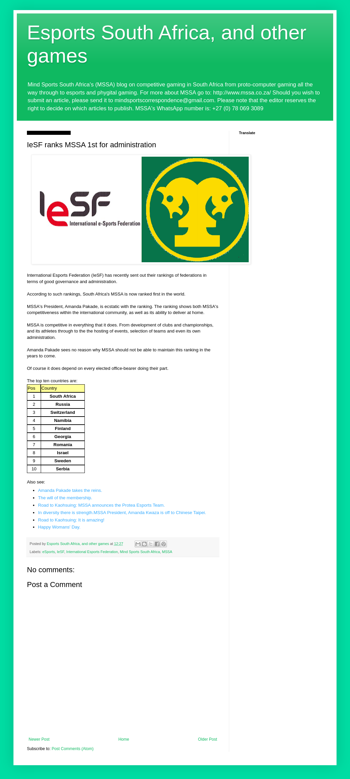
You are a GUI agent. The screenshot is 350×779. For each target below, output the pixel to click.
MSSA (167, 552)
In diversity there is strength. (66, 512)
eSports (48, 552)
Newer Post (39, 739)
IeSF (60, 552)
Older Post (207, 739)
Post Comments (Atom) (72, 748)
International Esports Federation (92, 552)
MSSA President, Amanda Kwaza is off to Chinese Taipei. (150, 512)
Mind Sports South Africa (140, 552)
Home (123, 739)
